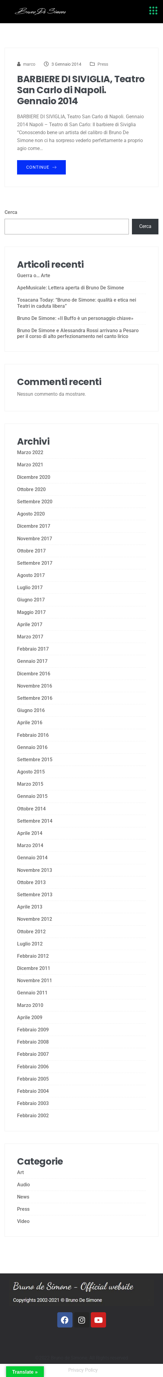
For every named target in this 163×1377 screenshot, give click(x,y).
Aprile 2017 (29, 624)
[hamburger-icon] (153, 11)
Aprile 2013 (29, 907)
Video (23, 1221)
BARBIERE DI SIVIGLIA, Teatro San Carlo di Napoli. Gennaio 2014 (81, 90)
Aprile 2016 (29, 722)
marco (29, 64)
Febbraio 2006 (33, 1067)
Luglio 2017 (30, 587)
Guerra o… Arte (33, 275)
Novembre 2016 (34, 686)
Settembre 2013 (34, 895)
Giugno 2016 (31, 710)
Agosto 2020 (31, 514)
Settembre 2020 (34, 502)
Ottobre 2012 (31, 932)
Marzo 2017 (30, 637)
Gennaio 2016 (32, 747)
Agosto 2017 (31, 575)
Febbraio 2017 (33, 649)
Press (102, 64)
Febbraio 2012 (33, 956)
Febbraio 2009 (33, 1030)
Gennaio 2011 (32, 993)
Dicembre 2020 (33, 477)
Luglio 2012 (30, 944)
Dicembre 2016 (33, 674)
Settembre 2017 (34, 563)
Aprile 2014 (29, 833)
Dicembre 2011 (33, 968)
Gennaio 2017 (32, 661)
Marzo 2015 (30, 784)
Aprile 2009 (29, 1017)
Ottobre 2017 (31, 551)
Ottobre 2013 (31, 882)
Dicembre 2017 (33, 526)
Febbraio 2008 (33, 1042)
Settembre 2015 (34, 759)
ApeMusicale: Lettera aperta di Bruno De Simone (70, 288)
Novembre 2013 (34, 870)
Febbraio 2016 (33, 735)
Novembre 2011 (34, 980)
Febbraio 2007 (33, 1054)
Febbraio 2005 (33, 1079)
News (23, 1197)
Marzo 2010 (30, 1005)
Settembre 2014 (34, 821)
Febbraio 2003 (33, 1103)
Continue (41, 167)
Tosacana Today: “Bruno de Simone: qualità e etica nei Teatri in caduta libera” (76, 303)
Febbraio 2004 (33, 1091)
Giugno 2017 (31, 600)
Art (20, 1172)
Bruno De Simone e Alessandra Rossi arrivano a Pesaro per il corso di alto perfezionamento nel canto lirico (78, 333)
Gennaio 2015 (32, 796)
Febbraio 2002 (33, 1115)
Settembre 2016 (34, 698)
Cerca (11, 212)
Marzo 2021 (30, 465)
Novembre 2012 (34, 919)
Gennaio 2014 (32, 858)
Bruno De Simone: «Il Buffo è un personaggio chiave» (75, 318)
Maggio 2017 (31, 612)
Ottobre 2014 (31, 809)
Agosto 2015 (31, 772)
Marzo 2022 (30, 452)
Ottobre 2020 (31, 489)
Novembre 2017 (34, 539)
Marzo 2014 (30, 845)
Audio (23, 1185)
